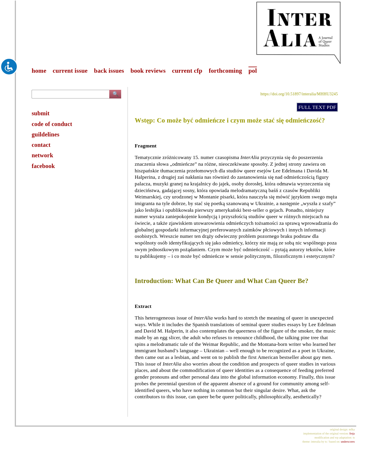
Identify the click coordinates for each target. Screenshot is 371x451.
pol (252, 70)
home (39, 70)
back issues (109, 70)
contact (41, 145)
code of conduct (52, 124)
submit (41, 113)
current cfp (187, 70)
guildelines (45, 134)
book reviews (148, 70)
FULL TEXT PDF (317, 107)
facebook (43, 166)
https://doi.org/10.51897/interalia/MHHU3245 (299, 94)
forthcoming (225, 70)
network (42, 155)
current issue (70, 70)
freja (351, 433)
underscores (348, 441)
